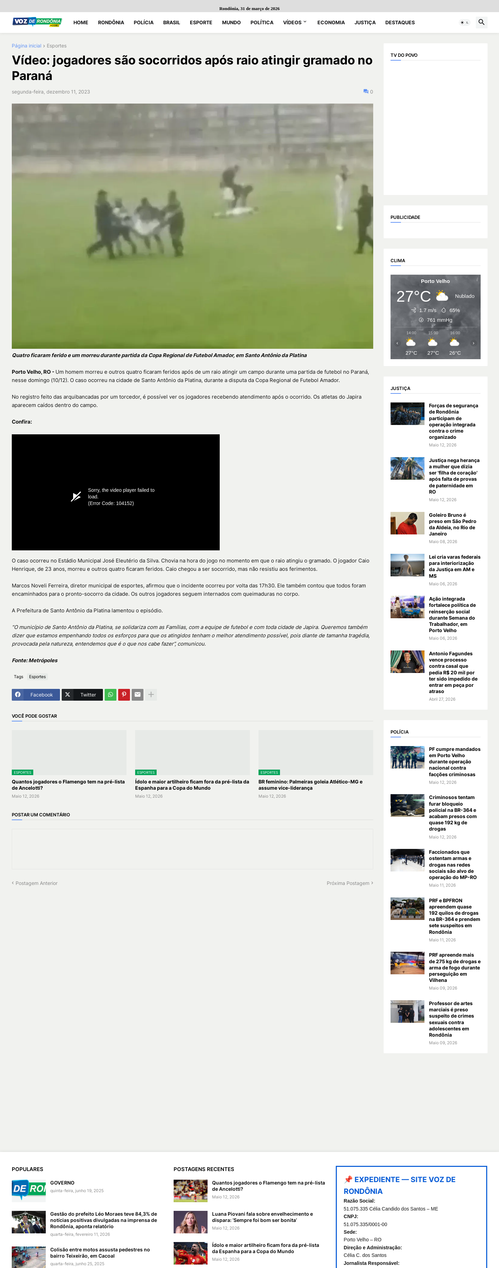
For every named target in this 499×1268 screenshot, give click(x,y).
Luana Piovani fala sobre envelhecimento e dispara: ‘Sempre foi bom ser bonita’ (262, 1217)
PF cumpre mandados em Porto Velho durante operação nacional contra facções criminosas (455, 761)
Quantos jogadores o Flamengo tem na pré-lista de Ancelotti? (68, 785)
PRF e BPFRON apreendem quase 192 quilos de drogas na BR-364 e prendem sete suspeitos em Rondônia (454, 916)
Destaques (400, 22)
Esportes (57, 45)
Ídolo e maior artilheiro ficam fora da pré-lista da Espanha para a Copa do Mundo (192, 785)
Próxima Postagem (348, 883)
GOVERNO (62, 1183)
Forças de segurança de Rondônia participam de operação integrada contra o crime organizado (453, 421)
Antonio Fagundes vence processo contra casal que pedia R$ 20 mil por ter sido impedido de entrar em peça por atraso (453, 672)
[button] (465, 22)
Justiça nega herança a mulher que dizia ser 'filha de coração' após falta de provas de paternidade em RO (454, 476)
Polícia (144, 22)
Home (80, 22)
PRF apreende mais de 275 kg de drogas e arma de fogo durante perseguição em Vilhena (455, 967)
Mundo (231, 22)
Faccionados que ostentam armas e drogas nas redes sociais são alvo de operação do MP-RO (453, 864)
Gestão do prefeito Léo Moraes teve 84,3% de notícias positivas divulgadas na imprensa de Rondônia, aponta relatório (103, 1220)
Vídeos (292, 22)
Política (262, 22)
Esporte (201, 22)
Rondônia (111, 22)
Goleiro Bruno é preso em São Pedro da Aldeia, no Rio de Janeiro (452, 524)
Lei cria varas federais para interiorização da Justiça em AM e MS (455, 566)
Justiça (365, 22)
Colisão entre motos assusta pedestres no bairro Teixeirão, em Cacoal (100, 1253)
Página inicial (26, 45)
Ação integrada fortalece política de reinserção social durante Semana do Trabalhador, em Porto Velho (452, 614)
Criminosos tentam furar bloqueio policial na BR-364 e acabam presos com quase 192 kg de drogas (453, 813)
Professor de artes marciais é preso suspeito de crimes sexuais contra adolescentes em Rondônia (451, 1019)
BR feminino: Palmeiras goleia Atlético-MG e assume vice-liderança (310, 785)
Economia (331, 22)
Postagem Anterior (37, 883)
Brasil (171, 22)
